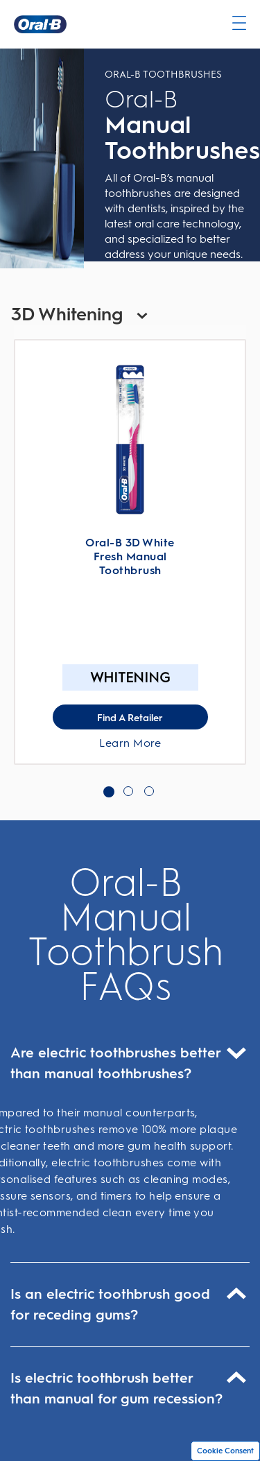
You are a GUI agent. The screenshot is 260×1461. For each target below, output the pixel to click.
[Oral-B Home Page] (40, 24)
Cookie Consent (225, 1450)
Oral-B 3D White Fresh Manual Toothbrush (130, 556)
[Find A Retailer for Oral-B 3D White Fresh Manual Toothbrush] (130, 716)
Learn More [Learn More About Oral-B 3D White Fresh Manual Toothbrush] (130, 743)
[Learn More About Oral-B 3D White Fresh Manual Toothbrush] (130, 439)
